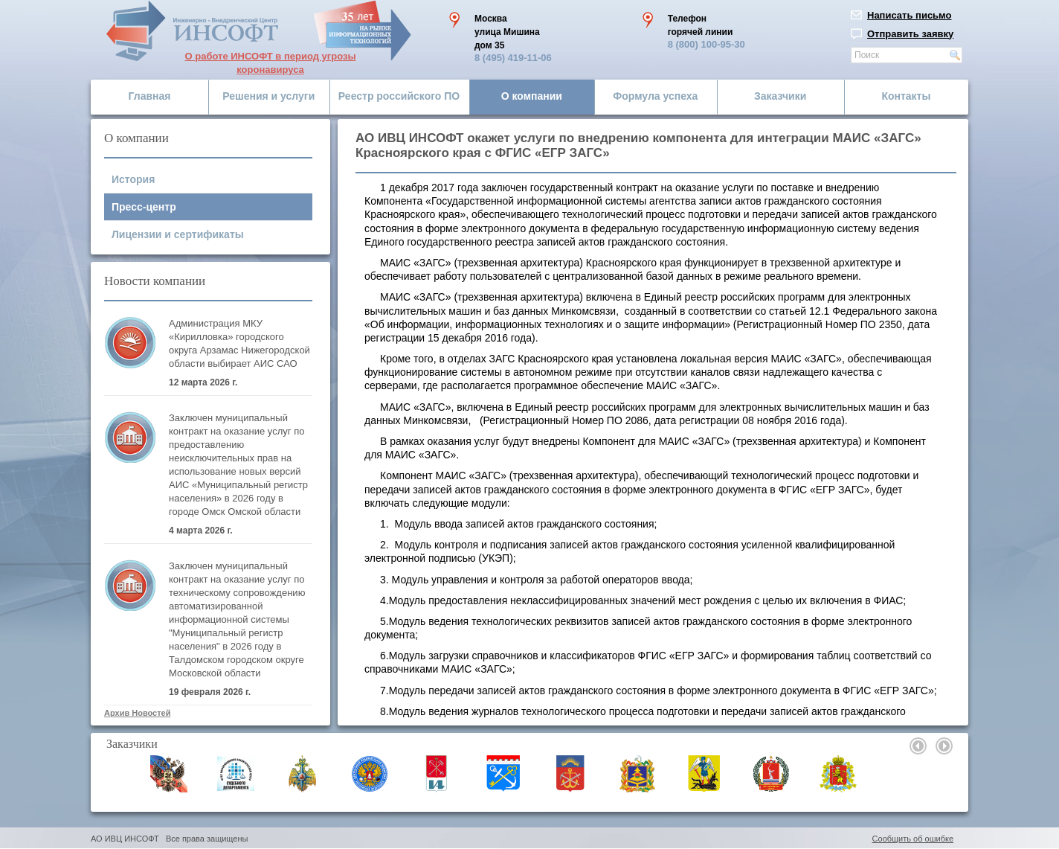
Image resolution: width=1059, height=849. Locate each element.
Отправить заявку (910, 33)
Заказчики (780, 96)
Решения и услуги (268, 96)
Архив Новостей (137, 712)
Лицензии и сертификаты (178, 234)
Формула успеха (655, 96)
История (133, 179)
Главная (150, 96)
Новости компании (154, 281)
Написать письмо (909, 15)
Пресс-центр (144, 207)
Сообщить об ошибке (912, 838)
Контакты (905, 96)
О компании (531, 96)
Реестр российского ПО (399, 96)
